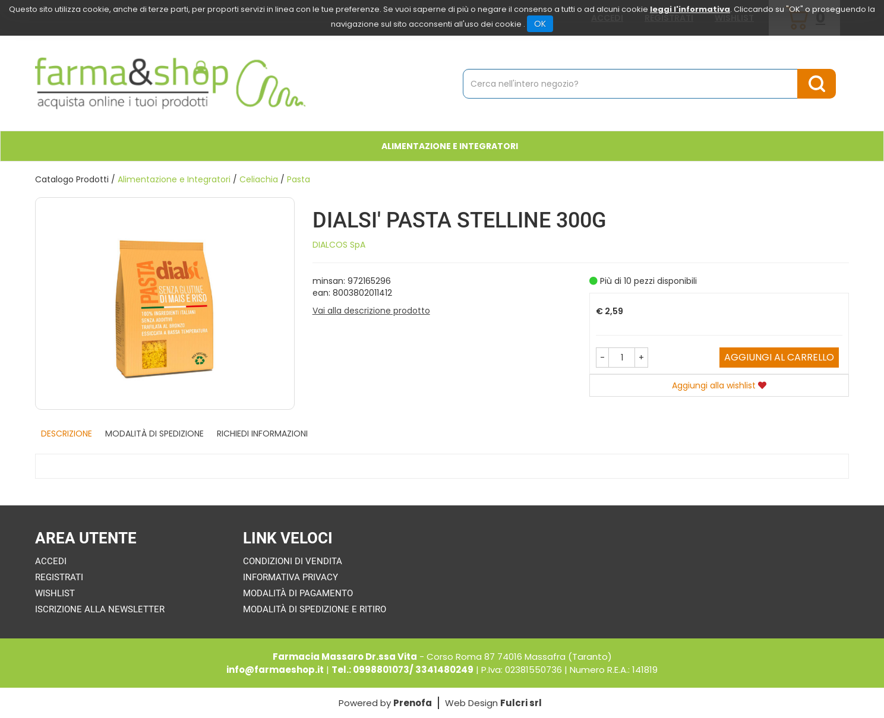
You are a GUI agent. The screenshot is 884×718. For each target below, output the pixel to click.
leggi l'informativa (690, 9)
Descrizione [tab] (66, 433)
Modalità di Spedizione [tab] (154, 433)
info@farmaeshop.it (275, 669)
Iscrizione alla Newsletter (100, 609)
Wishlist (55, 593)
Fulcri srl (521, 703)
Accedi (51, 561)
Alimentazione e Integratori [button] (449, 146)
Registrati (59, 577)
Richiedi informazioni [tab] (262, 433)
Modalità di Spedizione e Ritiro (314, 609)
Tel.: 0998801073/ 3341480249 (402, 669)
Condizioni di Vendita (292, 561)
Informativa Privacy (290, 577)
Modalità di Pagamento (298, 593)
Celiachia (258, 179)
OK (540, 24)
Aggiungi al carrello (779, 357)
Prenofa (412, 703)
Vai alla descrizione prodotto (371, 311)
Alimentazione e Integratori (174, 179)
